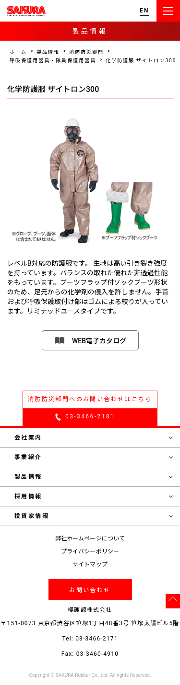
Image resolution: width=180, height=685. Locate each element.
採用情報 (93, 496)
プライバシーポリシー (90, 551)
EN (144, 11)
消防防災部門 (86, 52)
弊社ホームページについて (90, 538)
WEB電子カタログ (99, 341)
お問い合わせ (89, 590)
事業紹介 (93, 457)
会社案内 (93, 437)
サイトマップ (90, 564)
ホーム (18, 52)
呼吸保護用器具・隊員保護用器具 (53, 60)
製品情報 (48, 52)
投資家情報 (93, 516)
